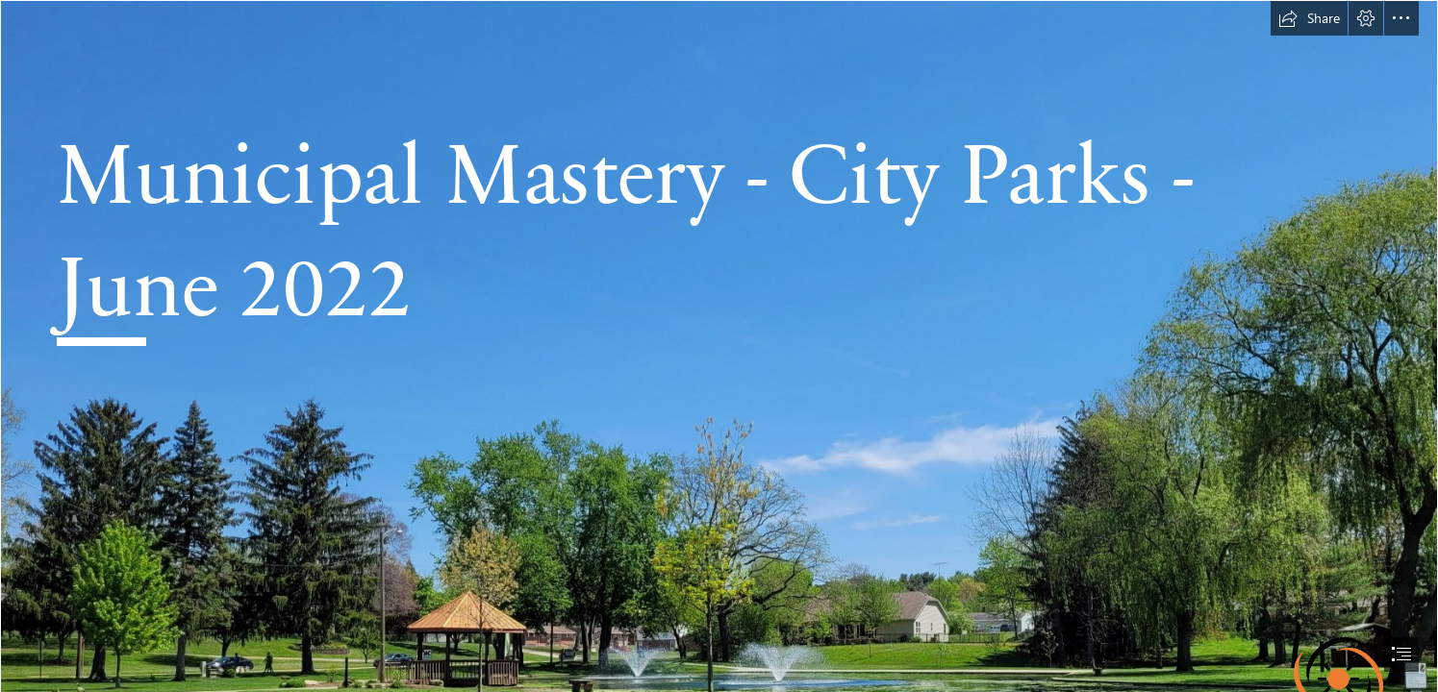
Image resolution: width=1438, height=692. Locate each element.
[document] (719, 346)
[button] (1309, 18)
